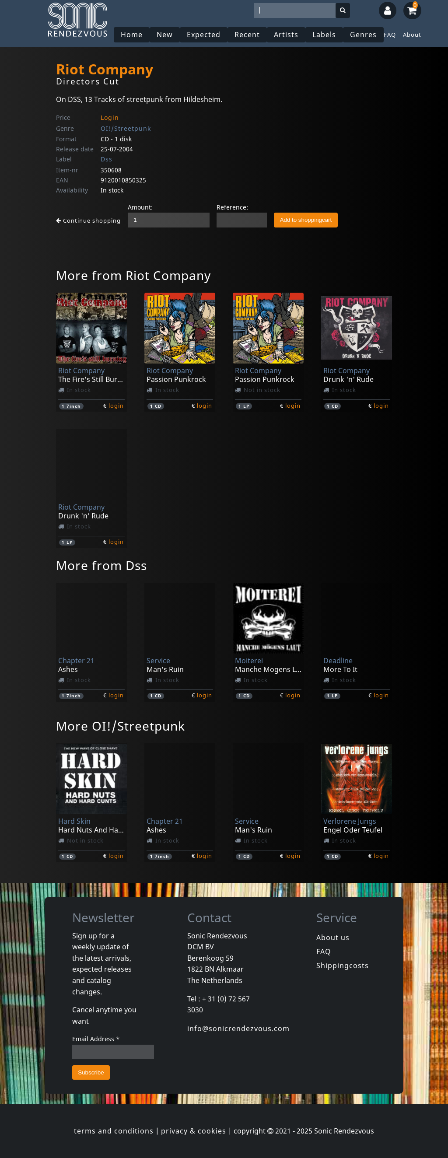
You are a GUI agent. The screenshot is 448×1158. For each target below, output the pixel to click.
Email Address (96, 1039)
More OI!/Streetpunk (120, 725)
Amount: (140, 207)
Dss (106, 159)
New (165, 34)
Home (132, 34)
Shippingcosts (342, 965)
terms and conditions (114, 1131)
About (412, 34)
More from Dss (101, 565)
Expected (203, 34)
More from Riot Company (133, 275)
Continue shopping (88, 220)
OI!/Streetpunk (126, 128)
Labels (324, 34)
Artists (286, 34)
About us (333, 937)
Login (110, 117)
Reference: (232, 207)
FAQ (390, 34)
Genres (363, 34)
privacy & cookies (193, 1131)
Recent (247, 34)
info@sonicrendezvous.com (238, 1028)
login (116, 405)
